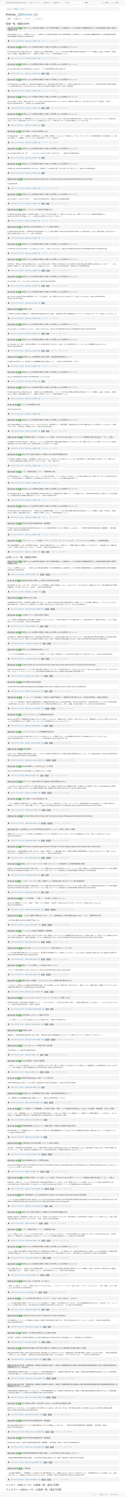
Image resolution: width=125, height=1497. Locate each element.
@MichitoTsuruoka (30, 909)
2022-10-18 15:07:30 (17, 840)
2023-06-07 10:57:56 (17, 708)
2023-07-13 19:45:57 (17, 676)
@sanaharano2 (30, 1359)
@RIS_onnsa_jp (30, 1462)
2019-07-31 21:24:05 (17, 1309)
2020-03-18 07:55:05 (17, 431)
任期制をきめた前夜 (29, 598)
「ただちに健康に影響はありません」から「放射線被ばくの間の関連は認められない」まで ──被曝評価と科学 (61, 915)
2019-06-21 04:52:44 (17, 1327)
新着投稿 (56, 2)
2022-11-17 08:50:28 (17, 142)
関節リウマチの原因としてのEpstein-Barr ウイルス (40, 965)
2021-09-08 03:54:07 (17, 318)
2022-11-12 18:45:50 (17, 158)
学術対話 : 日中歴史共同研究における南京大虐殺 (38, 1333)
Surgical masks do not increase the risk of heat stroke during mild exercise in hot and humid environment (59, 665)
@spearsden (29, 1087)
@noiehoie (28, 574)
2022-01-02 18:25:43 (17, 270)
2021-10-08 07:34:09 (17, 1009)
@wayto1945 (29, 1479)
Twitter (16, 9)
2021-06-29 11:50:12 (17, 1055)
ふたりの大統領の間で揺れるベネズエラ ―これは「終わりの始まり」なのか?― (49, 1298)
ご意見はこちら (103, 1494)
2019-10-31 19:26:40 (17, 1275)
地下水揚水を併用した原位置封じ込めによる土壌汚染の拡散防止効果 (46, 1403)
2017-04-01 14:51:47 (17, 534)
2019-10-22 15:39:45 (17, 1292)
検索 (86, 2)
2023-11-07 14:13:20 (17, 58)
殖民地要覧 (27, 749)
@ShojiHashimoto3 (31, 609)
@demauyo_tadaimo (31, 760)
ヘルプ (94, 1494)
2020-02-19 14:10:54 (17, 448)
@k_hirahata (29, 858)
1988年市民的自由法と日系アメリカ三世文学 (37, 1078)
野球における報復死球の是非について (35, 649)
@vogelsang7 (29, 810)
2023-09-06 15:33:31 (17, 643)
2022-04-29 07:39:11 (17, 253)
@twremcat (28, 1171)
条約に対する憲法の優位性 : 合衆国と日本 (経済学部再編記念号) (45, 454)
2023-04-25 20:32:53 (17, 108)
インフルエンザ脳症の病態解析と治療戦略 (37, 931)
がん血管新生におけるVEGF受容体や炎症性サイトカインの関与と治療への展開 (46, 829)
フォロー (28, 19)
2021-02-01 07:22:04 (17, 1102)
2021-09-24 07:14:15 (17, 1024)
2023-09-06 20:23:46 (17, 91)
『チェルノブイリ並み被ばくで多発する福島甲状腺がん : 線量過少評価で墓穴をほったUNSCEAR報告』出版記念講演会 (65, 697)
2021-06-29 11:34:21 (17, 1072)
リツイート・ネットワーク (49, 41)
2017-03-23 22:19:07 (17, 1447)
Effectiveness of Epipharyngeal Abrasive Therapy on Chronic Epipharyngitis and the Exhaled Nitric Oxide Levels (61, 846)
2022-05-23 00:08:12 (17, 925)
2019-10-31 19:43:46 (17, 517)
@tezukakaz (29, 875)
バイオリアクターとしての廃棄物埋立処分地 (38, 714)
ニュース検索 (114, 2)
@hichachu (28, 775)
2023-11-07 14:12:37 (17, 73)
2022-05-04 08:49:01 (17, 942)
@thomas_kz (28, 14)
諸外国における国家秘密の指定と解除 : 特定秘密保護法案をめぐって (46, 357)
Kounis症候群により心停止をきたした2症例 (37, 766)
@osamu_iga (29, 793)
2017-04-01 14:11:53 (17, 1432)
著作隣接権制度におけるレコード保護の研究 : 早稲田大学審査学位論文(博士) (48, 1126)
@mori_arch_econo (31, 1432)
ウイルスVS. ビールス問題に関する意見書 (37, 1045)
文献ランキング (34, 2)
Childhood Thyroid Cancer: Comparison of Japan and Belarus (44, 1315)
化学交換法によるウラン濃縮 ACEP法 (35, 1015)
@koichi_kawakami (31, 1039)
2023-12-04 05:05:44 (17, 41)
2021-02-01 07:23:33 (17, 366)
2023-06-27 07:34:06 (17, 691)
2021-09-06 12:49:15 (17, 1039)
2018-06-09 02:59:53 (17, 1414)
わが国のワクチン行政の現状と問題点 (35, 615)
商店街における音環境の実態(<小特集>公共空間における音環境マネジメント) (49, 47)
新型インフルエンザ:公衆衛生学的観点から (37, 209)
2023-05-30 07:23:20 (17, 726)
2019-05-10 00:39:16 (17, 1342)
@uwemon (28, 1055)
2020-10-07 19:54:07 (17, 1137)
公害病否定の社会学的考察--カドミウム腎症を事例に (40, 227)
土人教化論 (26, 1468)
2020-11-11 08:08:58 (17, 1120)
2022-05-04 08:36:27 (17, 959)
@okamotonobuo (30, 1120)
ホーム (9, 9)
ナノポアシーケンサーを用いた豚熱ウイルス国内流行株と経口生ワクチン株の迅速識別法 (53, 881)
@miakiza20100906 (31, 1009)
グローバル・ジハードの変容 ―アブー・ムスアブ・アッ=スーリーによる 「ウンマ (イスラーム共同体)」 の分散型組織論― (66, 540)
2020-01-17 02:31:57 (17, 1206)
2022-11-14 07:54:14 (17, 810)
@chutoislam (29, 1240)
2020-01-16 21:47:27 (17, 465)
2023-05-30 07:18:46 (17, 743)
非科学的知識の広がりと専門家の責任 (35, 1160)
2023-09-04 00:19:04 (17, 659)
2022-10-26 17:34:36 (17, 823)
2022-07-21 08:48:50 (17, 238)
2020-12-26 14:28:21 (17, 398)
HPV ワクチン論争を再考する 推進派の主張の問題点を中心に (44, 781)
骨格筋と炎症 (27, 309)
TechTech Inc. (114, 1494)
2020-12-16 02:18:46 (17, 414)
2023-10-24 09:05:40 (17, 609)
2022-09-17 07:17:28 (17, 203)
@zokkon (28, 1223)
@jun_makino (29, 925)
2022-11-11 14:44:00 (17, 173)
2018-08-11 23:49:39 (17, 1378)
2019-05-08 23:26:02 (17, 1359)
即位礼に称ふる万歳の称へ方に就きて (35, 1281)
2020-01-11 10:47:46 (17, 1240)
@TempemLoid (29, 643)
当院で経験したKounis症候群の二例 (34, 131)
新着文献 (46, 2)
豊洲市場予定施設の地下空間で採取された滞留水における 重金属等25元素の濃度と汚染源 (54, 1348)
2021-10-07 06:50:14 (17, 303)
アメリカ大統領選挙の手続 (30, 404)
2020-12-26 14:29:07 (17, 381)
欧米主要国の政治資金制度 (31, 682)
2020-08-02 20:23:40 (17, 1154)
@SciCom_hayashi (31, 708)
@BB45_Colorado (30, 691)
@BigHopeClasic (30, 1137)
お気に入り (17, 19)
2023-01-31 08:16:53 (17, 760)
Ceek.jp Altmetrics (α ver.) (16, 3)
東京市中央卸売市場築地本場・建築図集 (36, 523)
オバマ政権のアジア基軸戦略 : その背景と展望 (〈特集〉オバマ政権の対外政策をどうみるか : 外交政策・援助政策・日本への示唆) (67, 1108)
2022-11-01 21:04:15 (17, 188)
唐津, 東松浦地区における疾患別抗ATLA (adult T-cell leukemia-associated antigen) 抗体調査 (53, 1195)
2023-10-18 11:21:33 (17, 626)
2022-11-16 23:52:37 (17, 793)
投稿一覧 (37, 41)
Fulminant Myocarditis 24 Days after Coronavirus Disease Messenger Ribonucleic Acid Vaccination (58, 179)
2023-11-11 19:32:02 (17, 591)
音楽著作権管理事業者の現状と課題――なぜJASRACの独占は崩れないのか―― (50, 1453)
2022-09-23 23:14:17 (17, 858)
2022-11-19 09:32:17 (17, 125)
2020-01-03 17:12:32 (17, 1258)
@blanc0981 (29, 823)
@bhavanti (28, 626)
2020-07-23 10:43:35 (17, 1171)
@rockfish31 (29, 659)
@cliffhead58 (29, 1309)
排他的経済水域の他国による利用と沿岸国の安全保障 (40, 580)
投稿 (9, 19)
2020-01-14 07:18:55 (17, 483)
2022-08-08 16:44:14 (17, 875)
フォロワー (38, 19)
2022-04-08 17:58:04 (17, 992)
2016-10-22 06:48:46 (17, 1479)
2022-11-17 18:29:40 (17, 775)
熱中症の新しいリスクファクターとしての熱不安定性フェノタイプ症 (47, 948)
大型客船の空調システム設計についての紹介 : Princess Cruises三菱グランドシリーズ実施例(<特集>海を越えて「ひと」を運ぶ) (68, 437)
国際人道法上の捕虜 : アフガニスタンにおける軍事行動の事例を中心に (47, 980)
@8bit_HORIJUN (30, 1102)
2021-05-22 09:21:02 (17, 351)
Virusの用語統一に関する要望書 (33, 1061)
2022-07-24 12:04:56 (17, 221)
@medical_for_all (30, 676)
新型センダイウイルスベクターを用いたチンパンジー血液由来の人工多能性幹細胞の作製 (53, 864)
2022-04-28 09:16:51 (17, 974)
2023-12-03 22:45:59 (17, 574)
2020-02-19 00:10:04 (17, 1189)
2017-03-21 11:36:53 (17, 1462)
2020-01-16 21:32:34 (17, 1223)
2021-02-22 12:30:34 (17, 1087)
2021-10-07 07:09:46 (17, 286)
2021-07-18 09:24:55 (17, 333)
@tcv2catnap (29, 1154)
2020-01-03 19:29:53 (17, 500)
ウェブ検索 (104, 2)
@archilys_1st (29, 591)
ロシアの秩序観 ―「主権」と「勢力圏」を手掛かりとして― (44, 898)
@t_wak (27, 1292)
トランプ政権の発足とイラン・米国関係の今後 (38, 471)
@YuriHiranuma (30, 1327)
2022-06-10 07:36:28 (17, 909)
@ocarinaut (28, 1275)
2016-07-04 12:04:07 (17, 552)
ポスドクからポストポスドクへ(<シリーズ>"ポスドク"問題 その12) (46, 998)
